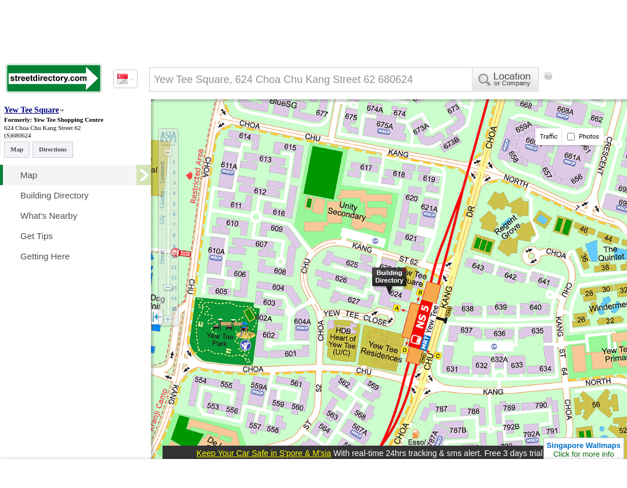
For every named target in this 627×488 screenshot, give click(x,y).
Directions (53, 149)
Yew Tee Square (31, 110)
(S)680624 (17, 135)
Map (16, 149)
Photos (583, 136)
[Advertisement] (197, 124)
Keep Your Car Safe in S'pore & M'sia (264, 453)
